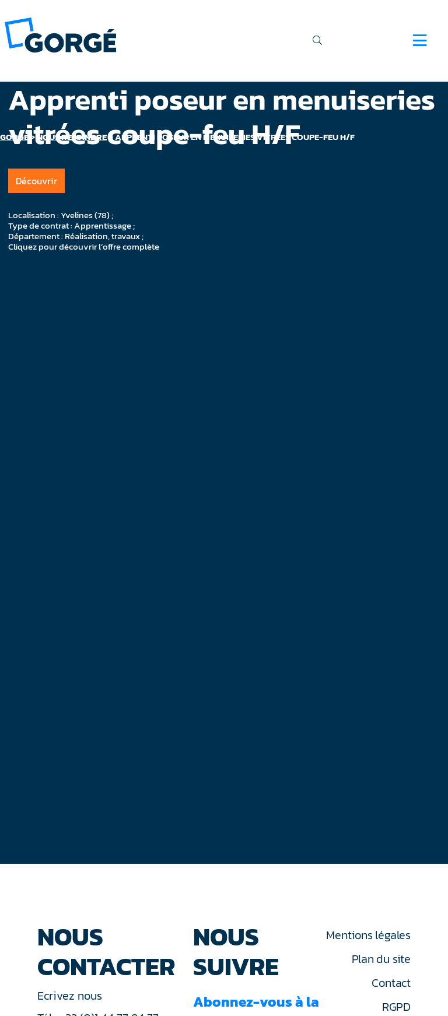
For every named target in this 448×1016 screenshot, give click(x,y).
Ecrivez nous (71, 995)
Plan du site (381, 959)
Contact (391, 983)
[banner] (60, 34)
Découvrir (36, 181)
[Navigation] (419, 40)
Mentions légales (368, 935)
